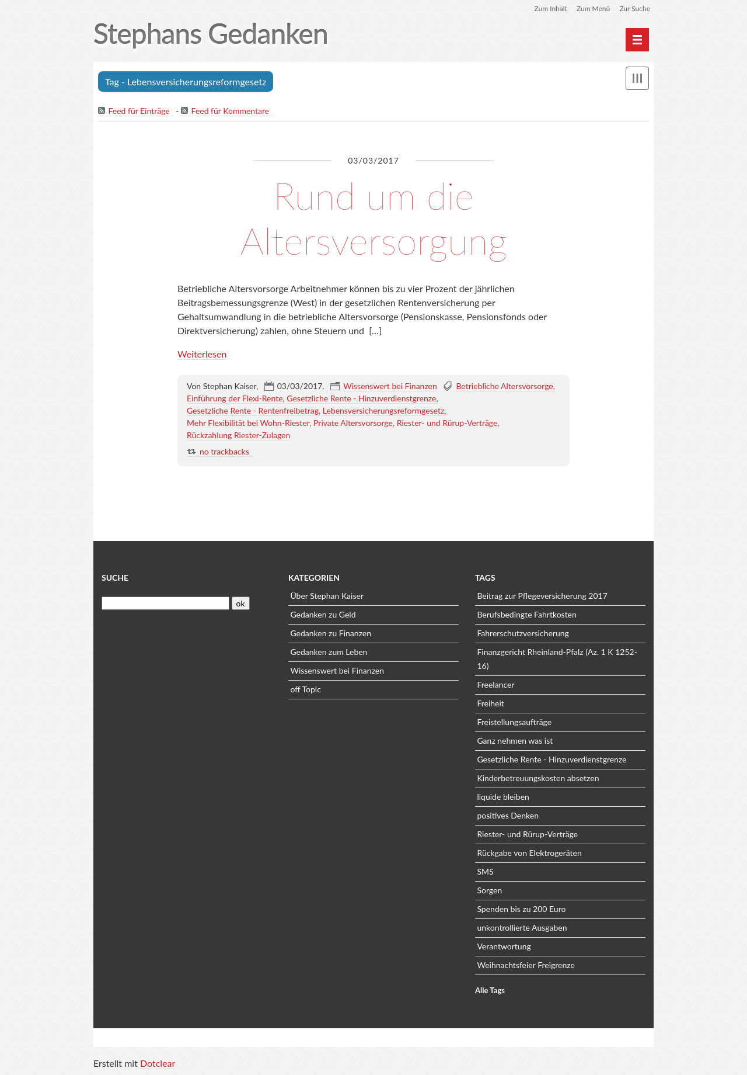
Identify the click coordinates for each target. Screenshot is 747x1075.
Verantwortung (503, 946)
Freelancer (495, 684)
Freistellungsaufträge (514, 722)
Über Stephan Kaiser (327, 596)
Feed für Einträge (138, 111)
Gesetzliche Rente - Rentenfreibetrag (253, 410)
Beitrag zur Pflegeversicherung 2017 (542, 596)
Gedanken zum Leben (328, 652)
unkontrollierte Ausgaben (522, 927)
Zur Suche (634, 8)
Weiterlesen (201, 353)
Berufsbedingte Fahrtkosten (526, 614)
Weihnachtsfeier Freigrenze (525, 965)
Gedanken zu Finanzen (330, 633)
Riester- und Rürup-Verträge (447, 423)
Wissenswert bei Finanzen (390, 386)
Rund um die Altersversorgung (373, 218)
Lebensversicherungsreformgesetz (384, 410)
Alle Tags (490, 990)
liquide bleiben (503, 797)
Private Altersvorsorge (353, 423)
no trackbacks (224, 451)
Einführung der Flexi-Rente (235, 398)
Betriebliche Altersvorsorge (504, 386)
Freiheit (490, 703)
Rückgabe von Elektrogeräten (529, 853)
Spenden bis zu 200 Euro (521, 909)
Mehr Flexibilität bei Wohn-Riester (248, 423)
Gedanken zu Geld (322, 614)
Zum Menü (593, 8)
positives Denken (508, 815)
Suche (115, 577)
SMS (485, 871)
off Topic (305, 689)
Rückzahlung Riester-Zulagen (238, 435)
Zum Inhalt (551, 8)
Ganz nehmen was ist (515, 740)
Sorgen (489, 890)
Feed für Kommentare (230, 111)
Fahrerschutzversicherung (522, 633)
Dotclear (157, 1063)
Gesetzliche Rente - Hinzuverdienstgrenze (361, 398)
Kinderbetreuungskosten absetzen (538, 778)
